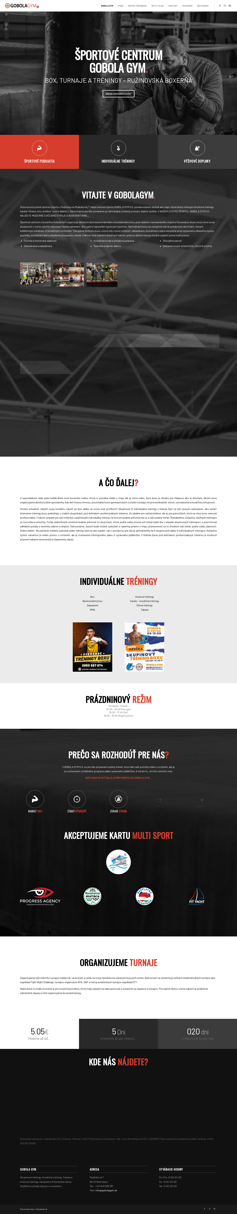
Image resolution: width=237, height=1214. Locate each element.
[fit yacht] (197, 896)
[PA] (40, 896)
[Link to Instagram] (224, 5)
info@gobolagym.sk (106, 1190)
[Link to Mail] (229, 5)
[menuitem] (107, 6)
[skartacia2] (92, 896)
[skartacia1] (144, 896)
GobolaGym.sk (41, 1209)
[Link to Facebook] (219, 5)
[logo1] (22, 6)
